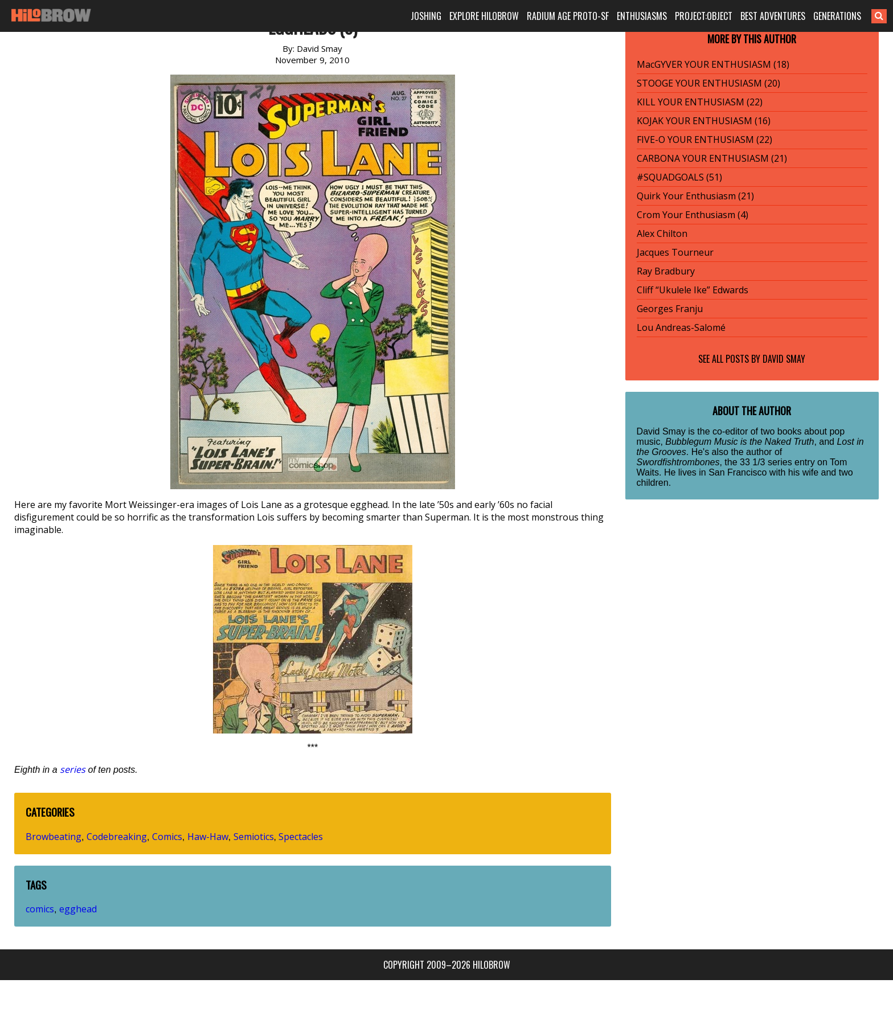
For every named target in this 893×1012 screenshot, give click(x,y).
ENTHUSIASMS (642, 16)
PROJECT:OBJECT (703, 16)
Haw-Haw (207, 836)
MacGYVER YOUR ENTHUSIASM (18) (713, 64)
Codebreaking (117, 836)
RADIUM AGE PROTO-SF (568, 16)
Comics (167, 836)
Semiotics (254, 836)
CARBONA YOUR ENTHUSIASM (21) (712, 158)
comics (40, 909)
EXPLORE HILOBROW (484, 16)
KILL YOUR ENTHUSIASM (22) (700, 102)
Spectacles (300, 836)
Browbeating (53, 836)
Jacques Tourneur (675, 252)
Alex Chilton (662, 233)
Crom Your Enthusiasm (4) (692, 214)
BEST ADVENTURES (772, 16)
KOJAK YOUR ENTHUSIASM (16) (704, 120)
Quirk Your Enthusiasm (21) (695, 196)
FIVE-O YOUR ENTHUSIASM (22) (704, 139)
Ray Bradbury (666, 271)
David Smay (784, 359)
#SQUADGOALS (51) (679, 177)
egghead (78, 909)
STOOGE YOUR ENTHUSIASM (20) (708, 83)
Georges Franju (670, 308)
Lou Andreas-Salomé (681, 327)
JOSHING (426, 16)
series (72, 769)
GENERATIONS (837, 16)
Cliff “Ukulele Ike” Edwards (692, 290)
